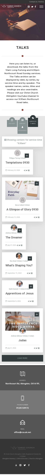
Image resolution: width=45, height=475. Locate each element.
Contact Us (33, 2)
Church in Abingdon (36, 459)
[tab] (12, 123)
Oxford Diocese (22, 459)
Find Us (41, 2)
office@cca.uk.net (22, 432)
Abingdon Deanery (8, 459)
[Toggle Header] (41, 7)
